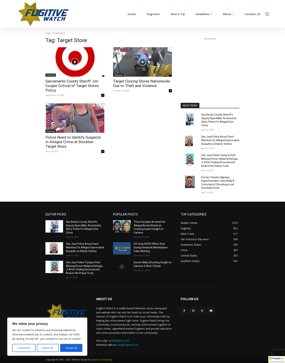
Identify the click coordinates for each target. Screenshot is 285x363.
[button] (267, 14)
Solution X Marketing (101, 359)
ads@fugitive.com (127, 344)
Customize (24, 348)
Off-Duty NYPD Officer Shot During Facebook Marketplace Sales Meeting (151, 247)
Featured (51, 75)
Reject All (47, 348)
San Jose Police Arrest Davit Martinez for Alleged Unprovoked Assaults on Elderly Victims (220, 140)
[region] (47, 337)
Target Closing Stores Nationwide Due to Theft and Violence (141, 83)
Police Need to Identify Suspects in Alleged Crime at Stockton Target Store (73, 142)
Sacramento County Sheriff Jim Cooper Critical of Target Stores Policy (72, 85)
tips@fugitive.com (118, 340)
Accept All (71, 348)
